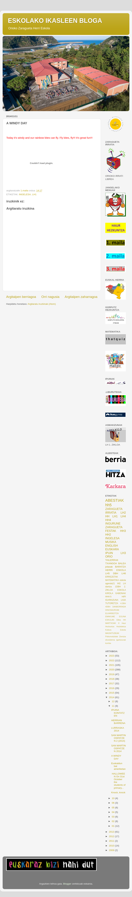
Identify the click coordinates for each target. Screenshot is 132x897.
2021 (112, 665)
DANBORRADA (119, 607)
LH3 (123, 553)
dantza (108, 586)
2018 (112, 679)
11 (113, 706)
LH (124, 583)
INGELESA (25, 194)
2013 (112, 831)
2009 (112, 850)
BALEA (122, 563)
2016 (112, 688)
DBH (115, 573)
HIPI (124, 596)
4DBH (107, 607)
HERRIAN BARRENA (118, 721)
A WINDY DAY (116, 757)
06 (113, 803)
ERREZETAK (111, 577)
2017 (112, 683)
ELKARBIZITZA (112, 613)
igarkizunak (121, 640)
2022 (112, 660)
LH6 (123, 573)
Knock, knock (118, 792)
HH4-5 (108, 596)
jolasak (109, 566)
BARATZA (120, 566)
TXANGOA (111, 563)
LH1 (34, 194)
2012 (112, 836)
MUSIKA (110, 541)
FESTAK (110, 530)
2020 (112, 669)
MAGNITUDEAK (112, 633)
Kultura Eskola (115, 630)
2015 (112, 692)
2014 (112, 697)
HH (107, 516)
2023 (112, 655)
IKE (119, 583)
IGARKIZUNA (111, 600)
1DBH (118, 586)
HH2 (108, 534)
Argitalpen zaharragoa (81, 297)
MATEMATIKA (112, 580)
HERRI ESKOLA (115, 570)
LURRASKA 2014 (117, 729)
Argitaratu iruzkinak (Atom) (42, 304)
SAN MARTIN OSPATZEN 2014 (118, 748)
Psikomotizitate (111, 636)
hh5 (108, 505)
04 (113, 812)
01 (113, 826)
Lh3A (123, 600)
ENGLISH (111, 545)
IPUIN (109, 553)
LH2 (123, 512)
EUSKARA (112, 549)
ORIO (108, 556)
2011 (112, 841)
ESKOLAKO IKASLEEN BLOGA (55, 20)
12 (113, 701)
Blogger (67, 883)
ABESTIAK (114, 500)
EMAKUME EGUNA (115, 616)
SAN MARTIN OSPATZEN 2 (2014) (118, 738)
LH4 (123, 516)
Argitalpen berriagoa (21, 297)
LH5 (107, 573)
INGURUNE (112, 523)
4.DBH (123, 603)
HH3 (123, 530)
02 (113, 821)
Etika (119, 620)
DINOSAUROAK (112, 610)
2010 (112, 845)
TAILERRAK (111, 560)
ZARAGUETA (114, 527)
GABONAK (120, 593)
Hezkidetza (121, 626)
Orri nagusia (50, 297)
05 (113, 807)
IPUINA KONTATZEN (118, 713)
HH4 (108, 520)
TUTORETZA (111, 603)
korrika (108, 643)
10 (113, 798)
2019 (112, 674)
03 (113, 816)
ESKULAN (109, 620)
